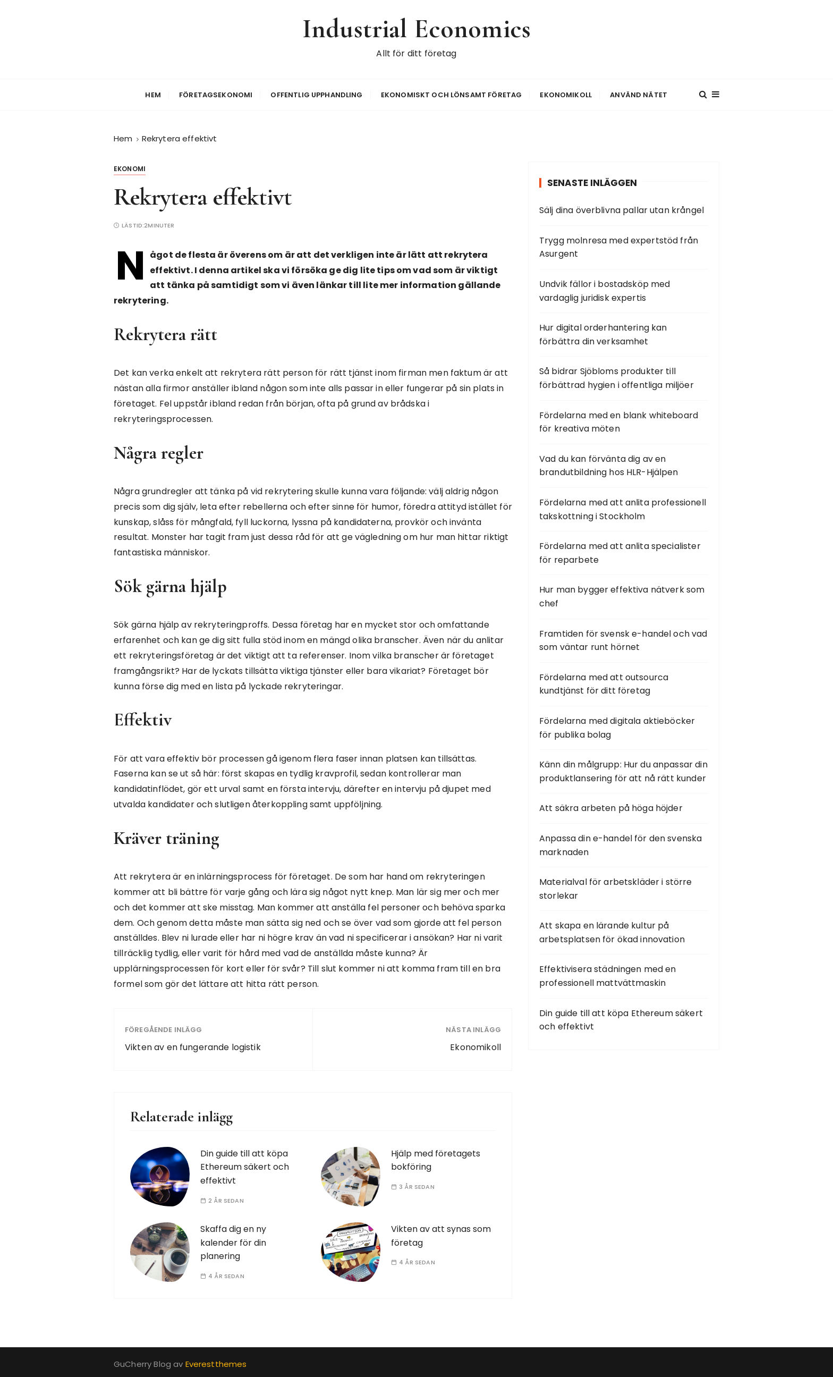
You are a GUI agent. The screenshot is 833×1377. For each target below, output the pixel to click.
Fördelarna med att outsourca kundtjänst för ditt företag (603, 683)
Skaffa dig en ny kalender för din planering (233, 1241)
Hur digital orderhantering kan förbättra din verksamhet (603, 333)
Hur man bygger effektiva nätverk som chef (621, 595)
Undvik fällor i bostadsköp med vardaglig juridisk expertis (604, 289)
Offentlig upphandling (316, 94)
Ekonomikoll (566, 94)
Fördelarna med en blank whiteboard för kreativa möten (618, 421)
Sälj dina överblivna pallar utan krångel (621, 208)
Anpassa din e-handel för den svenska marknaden (620, 844)
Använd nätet (638, 94)
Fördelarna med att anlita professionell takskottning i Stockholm (622, 508)
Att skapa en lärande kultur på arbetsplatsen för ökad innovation (612, 931)
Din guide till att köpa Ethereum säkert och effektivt (244, 1165)
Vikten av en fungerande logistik (193, 1046)
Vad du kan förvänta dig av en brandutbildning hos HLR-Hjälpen (608, 464)
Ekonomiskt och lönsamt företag (451, 94)
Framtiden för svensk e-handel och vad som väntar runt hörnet (623, 639)
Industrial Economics (417, 28)
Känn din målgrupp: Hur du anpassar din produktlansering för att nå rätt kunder (623, 770)
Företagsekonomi (215, 94)
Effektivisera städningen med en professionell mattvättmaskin (607, 975)
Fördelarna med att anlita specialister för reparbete (620, 551)
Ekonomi (130, 167)
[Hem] (123, 136)
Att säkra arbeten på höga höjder (611, 807)
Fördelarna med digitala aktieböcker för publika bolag (617, 726)
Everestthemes (216, 1362)
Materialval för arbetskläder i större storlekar (615, 887)
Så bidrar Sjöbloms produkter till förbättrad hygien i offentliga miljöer (616, 377)
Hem (152, 94)
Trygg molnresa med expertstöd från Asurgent (618, 246)
